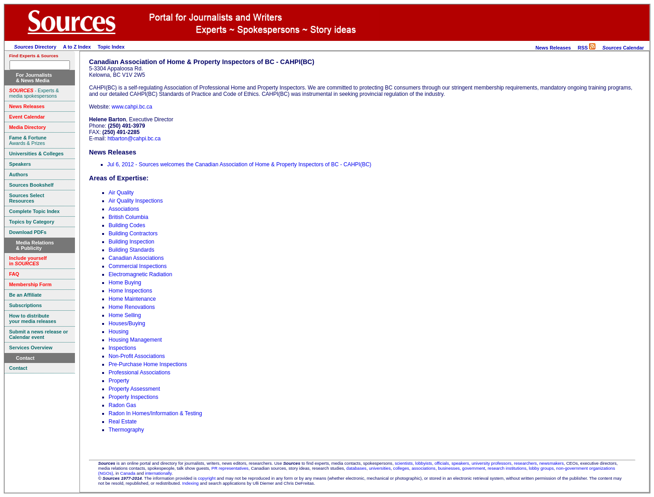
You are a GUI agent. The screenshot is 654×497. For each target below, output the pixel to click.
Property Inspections (133, 397)
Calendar (623, 47)
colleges (401, 468)
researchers (525, 463)
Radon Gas (122, 405)
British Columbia (128, 217)
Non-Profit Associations (137, 356)
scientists (403, 463)
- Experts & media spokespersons (34, 93)
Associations (124, 209)
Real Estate (123, 421)
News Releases (553, 47)
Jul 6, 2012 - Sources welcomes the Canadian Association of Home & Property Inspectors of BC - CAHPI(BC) (239, 164)
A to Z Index (77, 47)
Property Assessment (134, 389)
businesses (449, 468)
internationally (158, 473)
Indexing (190, 483)
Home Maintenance (132, 299)
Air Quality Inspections (136, 201)
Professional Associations (139, 372)
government (474, 468)
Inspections (122, 348)
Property (119, 381)
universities (380, 468)
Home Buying (125, 282)
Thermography (126, 430)
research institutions (507, 468)
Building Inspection (131, 242)
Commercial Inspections (138, 266)
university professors (491, 463)
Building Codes (127, 225)
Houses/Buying (127, 323)
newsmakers (552, 463)
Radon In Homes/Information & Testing (155, 413)
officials (442, 463)
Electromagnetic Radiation (140, 274)
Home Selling (125, 315)
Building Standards (131, 250)
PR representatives (230, 468)
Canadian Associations (136, 258)
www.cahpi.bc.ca (132, 107)
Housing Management (135, 340)
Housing (119, 331)
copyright (207, 478)
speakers (460, 463)
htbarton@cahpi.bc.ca (134, 138)
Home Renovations (132, 307)
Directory (35, 47)
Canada (128, 473)
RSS (586, 47)
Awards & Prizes (27, 140)
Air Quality (121, 192)
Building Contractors (133, 233)
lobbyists (423, 463)
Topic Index (111, 47)
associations (423, 468)
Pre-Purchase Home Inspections (148, 364)
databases (357, 468)
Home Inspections (130, 291)
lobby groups (541, 468)
